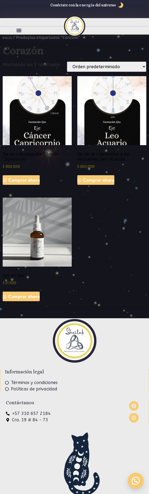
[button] (19, 30)
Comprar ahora (23, 180)
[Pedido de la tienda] (106, 67)
